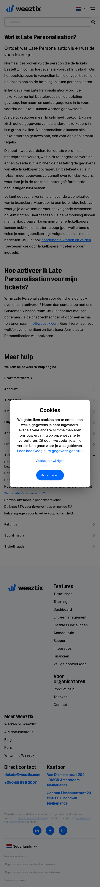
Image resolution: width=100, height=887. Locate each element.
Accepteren (50, 475)
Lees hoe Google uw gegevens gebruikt (50, 451)
